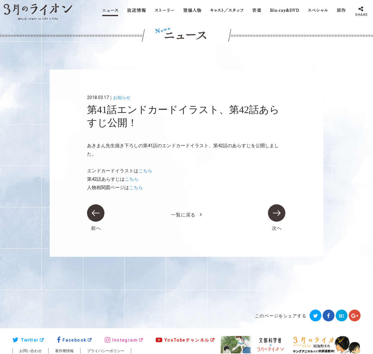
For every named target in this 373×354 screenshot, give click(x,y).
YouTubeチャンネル (182, 340)
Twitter (25, 340)
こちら (145, 171)
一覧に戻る (183, 215)
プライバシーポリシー (105, 351)
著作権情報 (64, 351)
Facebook (72, 340)
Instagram (121, 340)
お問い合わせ (30, 351)
